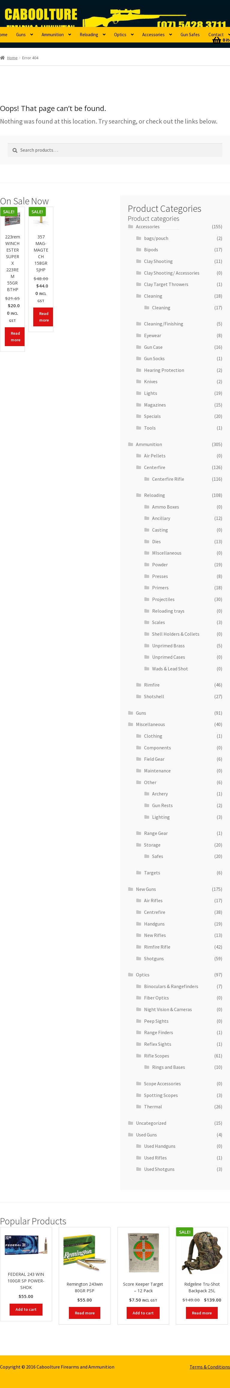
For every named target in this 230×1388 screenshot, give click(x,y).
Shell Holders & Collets (175, 634)
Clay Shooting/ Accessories (171, 273)
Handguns (154, 924)
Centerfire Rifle (168, 479)
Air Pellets (155, 456)
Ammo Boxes (165, 507)
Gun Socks (154, 358)
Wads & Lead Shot (170, 669)
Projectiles (163, 599)
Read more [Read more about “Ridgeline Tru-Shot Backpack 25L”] (202, 1313)
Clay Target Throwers (166, 284)
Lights (150, 393)
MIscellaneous (166, 553)
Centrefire (154, 912)
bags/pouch (156, 238)
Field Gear (154, 759)
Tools (150, 428)
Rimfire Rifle (157, 947)
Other (150, 782)
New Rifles (155, 935)
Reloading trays (168, 611)
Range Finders (158, 1032)
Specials (152, 416)
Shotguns (154, 958)
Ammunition (53, 34)
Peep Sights (156, 1021)
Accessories (153, 34)
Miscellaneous (150, 724)
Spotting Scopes (161, 1095)
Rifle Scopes (156, 1056)
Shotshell (154, 696)
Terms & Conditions (210, 1367)
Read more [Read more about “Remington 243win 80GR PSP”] (85, 1313)
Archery (160, 794)
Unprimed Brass (168, 646)
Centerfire (154, 467)
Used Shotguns (159, 1169)
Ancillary (161, 518)
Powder (160, 564)
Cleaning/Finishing (163, 324)
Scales (158, 622)
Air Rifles (153, 900)
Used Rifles (155, 1158)
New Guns (146, 889)
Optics (120, 34)
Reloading (89, 34)
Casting (160, 530)
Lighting (161, 817)
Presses (160, 576)
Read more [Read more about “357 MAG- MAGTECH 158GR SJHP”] (44, 317)
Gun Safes (190, 34)
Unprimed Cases (168, 657)
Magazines (155, 405)
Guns (21, 34)
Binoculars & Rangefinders (171, 986)
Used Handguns (159, 1146)
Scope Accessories (162, 1083)
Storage (152, 845)
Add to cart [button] (26, 1309)
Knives (151, 381)
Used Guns (146, 1135)
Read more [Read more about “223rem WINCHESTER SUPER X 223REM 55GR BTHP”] (15, 337)
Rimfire (152, 685)
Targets (152, 873)
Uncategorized (151, 1123)
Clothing (153, 736)
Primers (160, 587)
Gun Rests (162, 805)
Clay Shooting (158, 261)
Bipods (151, 249)
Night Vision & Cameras (168, 1009)
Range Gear (156, 833)
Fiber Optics (156, 998)
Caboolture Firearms (40, 13)
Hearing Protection (164, 370)
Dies (156, 541)
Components (157, 748)
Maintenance (157, 771)
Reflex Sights (157, 1044)
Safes (157, 856)
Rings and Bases (168, 1067)
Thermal (153, 1107)
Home (12, 57)
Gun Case (153, 347)
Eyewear (152, 335)
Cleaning (153, 296)
